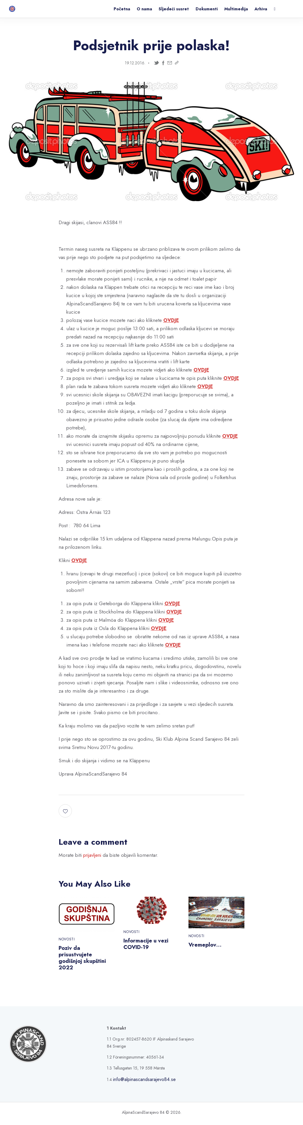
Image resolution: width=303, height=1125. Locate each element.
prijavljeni (93, 855)
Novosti (67, 940)
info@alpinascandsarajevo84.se (139, 1082)
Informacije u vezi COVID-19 (148, 945)
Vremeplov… (206, 945)
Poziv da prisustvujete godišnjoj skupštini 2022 (84, 959)
